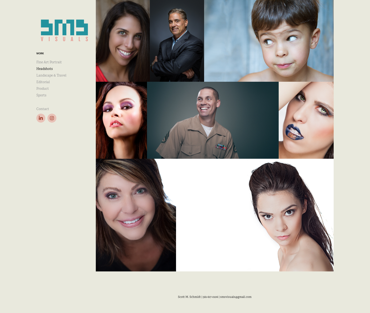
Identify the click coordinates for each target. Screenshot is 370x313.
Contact (42, 109)
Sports (41, 95)
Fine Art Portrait (49, 62)
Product (42, 88)
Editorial (43, 82)
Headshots (44, 69)
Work (40, 53)
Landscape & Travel (51, 75)
